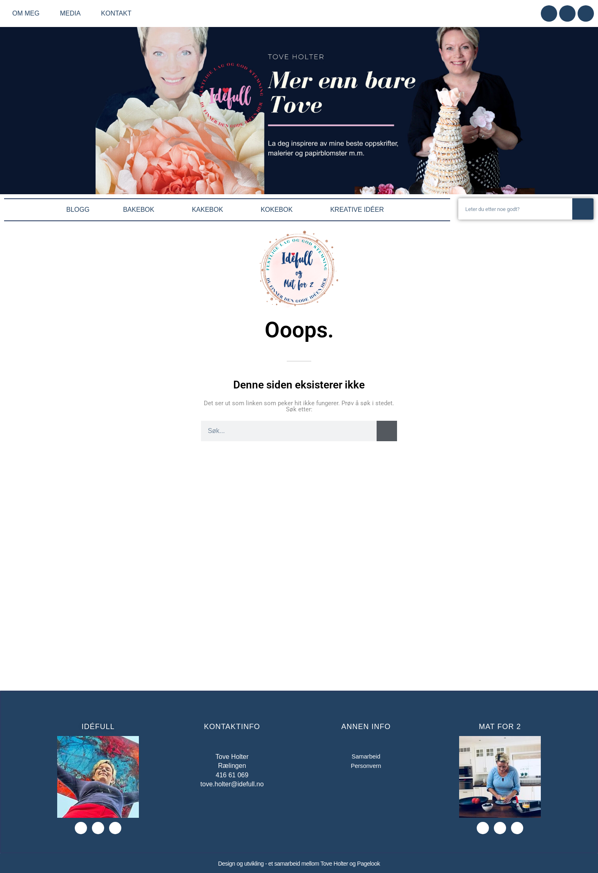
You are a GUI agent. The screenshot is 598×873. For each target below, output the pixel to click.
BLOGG (77, 209)
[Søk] (583, 209)
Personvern (366, 766)
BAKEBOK (140, 210)
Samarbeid (366, 756)
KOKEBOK (279, 210)
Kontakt (116, 13)
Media (72, 13)
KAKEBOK (209, 210)
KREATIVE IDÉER (359, 210)
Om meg (28, 13)
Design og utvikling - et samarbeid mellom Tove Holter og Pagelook (299, 863)
